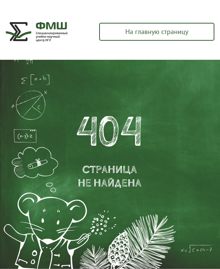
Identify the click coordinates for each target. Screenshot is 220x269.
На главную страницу (156, 31)
